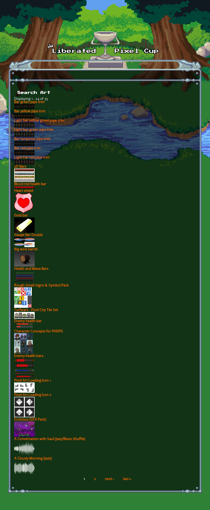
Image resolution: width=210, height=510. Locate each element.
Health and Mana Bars (31, 269)
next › (109, 479)
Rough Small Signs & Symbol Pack (41, 285)
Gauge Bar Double (28, 235)
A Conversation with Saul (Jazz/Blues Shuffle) (49, 439)
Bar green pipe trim (29, 102)
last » (127, 479)
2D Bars (20, 167)
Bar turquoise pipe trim (32, 139)
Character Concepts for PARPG (38, 331)
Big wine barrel (26, 249)
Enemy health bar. (28, 321)
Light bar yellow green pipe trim (39, 120)
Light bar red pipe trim (31, 157)
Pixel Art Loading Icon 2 (32, 395)
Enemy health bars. (29, 356)
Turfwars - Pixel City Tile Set (36, 310)
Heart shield (23, 191)
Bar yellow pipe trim (29, 111)
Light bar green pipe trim (33, 130)
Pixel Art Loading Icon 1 (32, 380)
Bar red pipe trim (27, 148)
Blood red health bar (30, 184)
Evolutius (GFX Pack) (30, 419)
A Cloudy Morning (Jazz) (33, 458)
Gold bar (21, 215)
